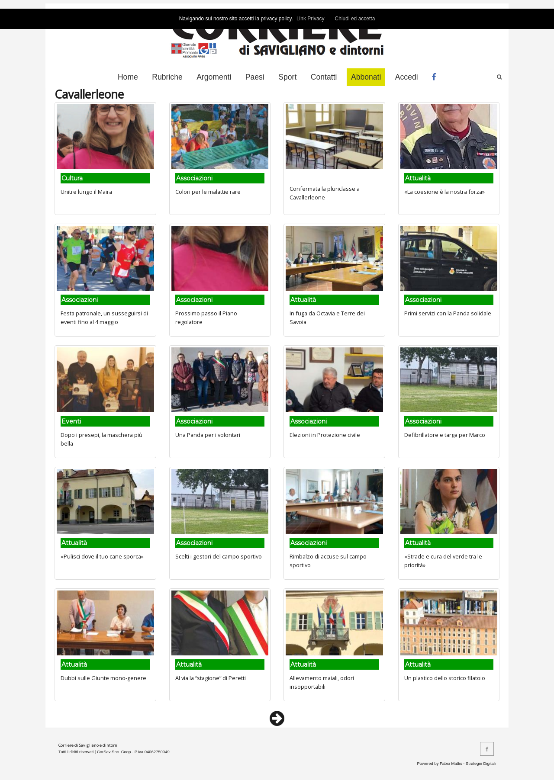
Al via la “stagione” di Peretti (210, 678)
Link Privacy (310, 19)
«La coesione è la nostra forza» (444, 192)
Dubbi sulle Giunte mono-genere (103, 678)
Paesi (254, 77)
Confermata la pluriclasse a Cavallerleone (325, 193)
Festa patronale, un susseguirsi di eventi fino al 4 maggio (104, 317)
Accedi (406, 77)
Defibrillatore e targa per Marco (444, 435)
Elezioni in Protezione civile (325, 435)
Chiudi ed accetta (355, 19)
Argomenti (213, 77)
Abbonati (366, 77)
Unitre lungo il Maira (86, 192)
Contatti (324, 77)
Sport (287, 77)
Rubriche (167, 77)
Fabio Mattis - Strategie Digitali (468, 763)
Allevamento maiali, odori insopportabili (322, 682)
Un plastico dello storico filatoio (444, 678)
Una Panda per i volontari (207, 435)
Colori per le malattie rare (208, 192)
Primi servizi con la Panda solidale (447, 313)
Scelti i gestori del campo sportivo (218, 556)
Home (128, 77)
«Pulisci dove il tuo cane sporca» (102, 556)
